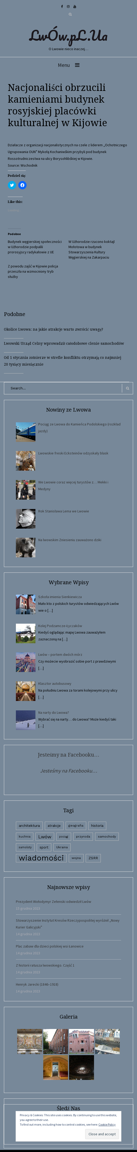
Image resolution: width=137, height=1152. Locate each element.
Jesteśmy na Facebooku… (68, 755)
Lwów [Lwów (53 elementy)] (44, 836)
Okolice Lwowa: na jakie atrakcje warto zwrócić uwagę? (53, 329)
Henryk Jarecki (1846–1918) (37, 984)
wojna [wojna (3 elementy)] (76, 858)
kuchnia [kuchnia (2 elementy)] (24, 836)
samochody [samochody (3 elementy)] (107, 836)
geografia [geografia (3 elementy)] (75, 825)
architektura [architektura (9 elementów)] (29, 825)
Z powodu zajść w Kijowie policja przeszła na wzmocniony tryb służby (33, 271)
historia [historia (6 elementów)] (97, 825)
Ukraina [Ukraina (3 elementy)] (62, 847)
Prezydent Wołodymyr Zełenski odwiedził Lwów (53, 901)
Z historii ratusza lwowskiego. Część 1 (45, 965)
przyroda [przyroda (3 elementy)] (83, 836)
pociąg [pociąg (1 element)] (63, 836)
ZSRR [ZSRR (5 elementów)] (93, 858)
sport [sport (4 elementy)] (44, 847)
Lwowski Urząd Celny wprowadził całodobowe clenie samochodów (64, 343)
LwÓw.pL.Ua (68, 35)
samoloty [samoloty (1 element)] (25, 847)
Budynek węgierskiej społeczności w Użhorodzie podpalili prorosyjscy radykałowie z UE (35, 246)
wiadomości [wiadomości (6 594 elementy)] (41, 858)
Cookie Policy (107, 1124)
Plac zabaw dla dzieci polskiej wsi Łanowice (50, 946)
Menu (64, 65)
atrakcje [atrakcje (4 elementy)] (54, 826)
